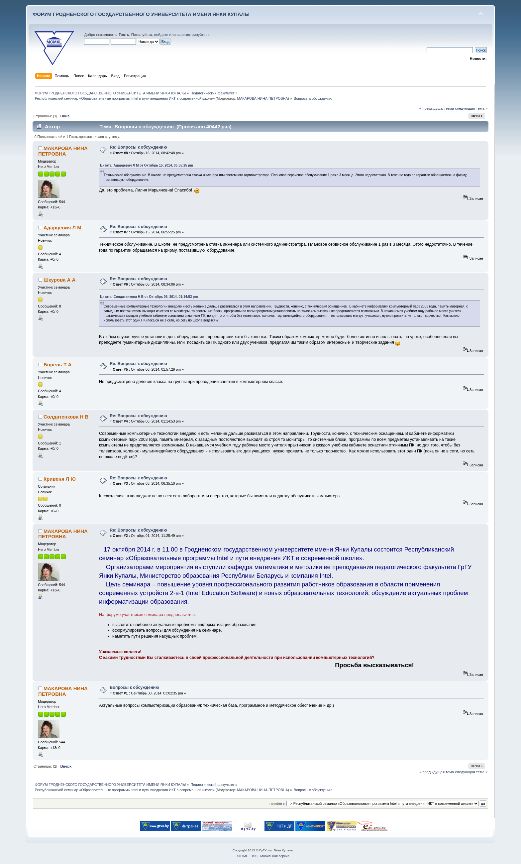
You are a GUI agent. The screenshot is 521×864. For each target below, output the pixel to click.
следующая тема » (471, 108)
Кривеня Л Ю (60, 479)
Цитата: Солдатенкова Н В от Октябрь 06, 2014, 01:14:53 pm (149, 297)
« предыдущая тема (436, 108)
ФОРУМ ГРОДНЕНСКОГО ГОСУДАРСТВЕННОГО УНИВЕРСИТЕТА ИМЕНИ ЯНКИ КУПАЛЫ (141, 14)
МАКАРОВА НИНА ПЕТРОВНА (262, 98)
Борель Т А (57, 364)
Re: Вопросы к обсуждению (138, 147)
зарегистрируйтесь (193, 35)
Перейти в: (277, 803)
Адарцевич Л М (62, 227)
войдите (161, 35)
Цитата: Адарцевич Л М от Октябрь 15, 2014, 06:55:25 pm (146, 165)
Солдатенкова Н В (66, 417)
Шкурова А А (59, 280)
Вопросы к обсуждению (134, 687)
